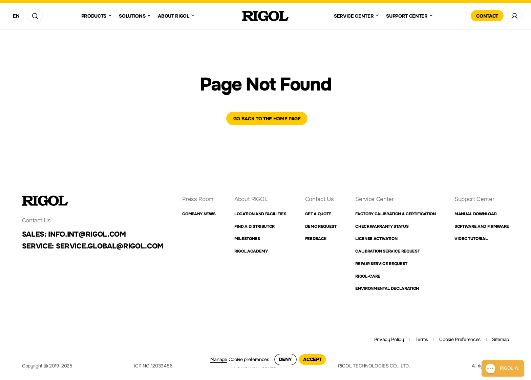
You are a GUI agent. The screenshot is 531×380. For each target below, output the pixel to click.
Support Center (474, 199)
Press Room (197, 199)
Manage (218, 359)
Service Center (374, 199)
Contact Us (319, 199)
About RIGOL (251, 199)
